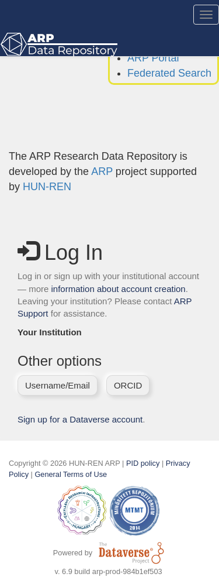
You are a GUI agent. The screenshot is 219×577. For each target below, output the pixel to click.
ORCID (128, 385)
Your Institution (50, 332)
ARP (102, 171)
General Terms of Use (70, 474)
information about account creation (118, 289)
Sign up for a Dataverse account (80, 419)
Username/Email (57, 385)
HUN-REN (47, 187)
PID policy (142, 463)
